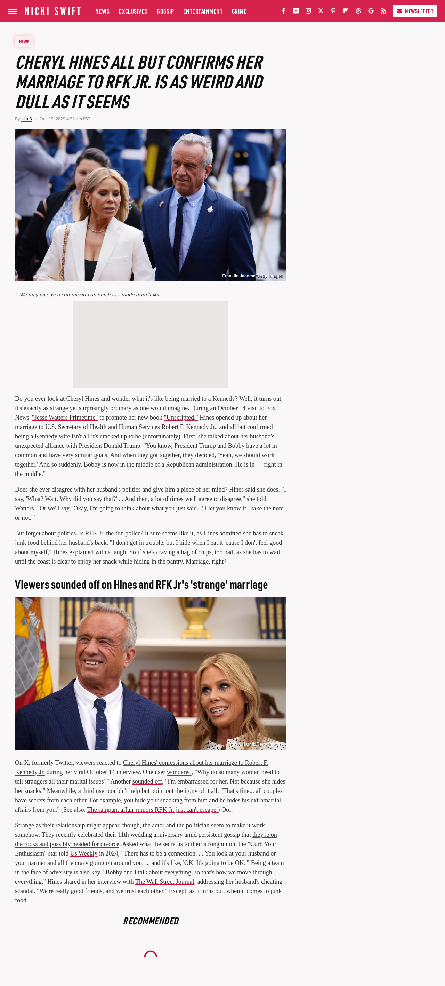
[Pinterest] (333, 12)
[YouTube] (295, 12)
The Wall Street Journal (164, 881)
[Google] (370, 12)
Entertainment (203, 11)
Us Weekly (84, 853)
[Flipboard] (345, 12)
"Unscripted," (181, 417)
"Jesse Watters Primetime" (65, 417)
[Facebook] (283, 12)
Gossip (165, 11)
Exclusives (133, 11)
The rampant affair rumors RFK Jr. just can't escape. (152, 809)
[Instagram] (308, 12)
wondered (179, 772)
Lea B (26, 118)
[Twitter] (320, 12)
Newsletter (414, 11)
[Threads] (358, 12)
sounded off (147, 781)
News (102, 11)
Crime (239, 11)
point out (162, 790)
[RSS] (383, 12)
